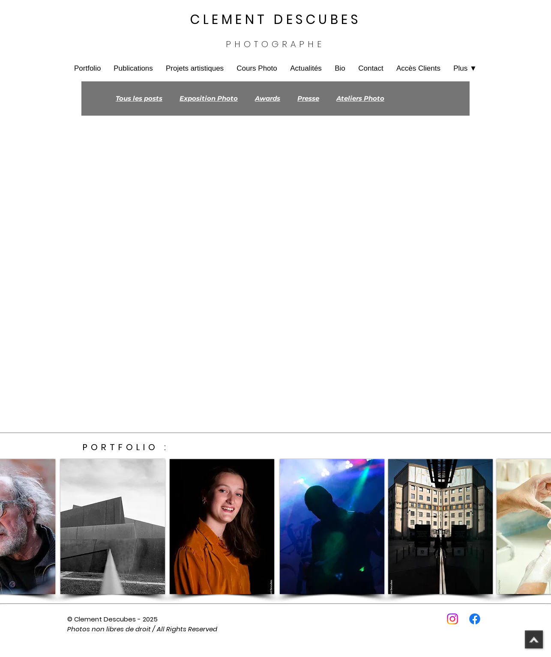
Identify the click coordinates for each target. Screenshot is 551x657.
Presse (308, 98)
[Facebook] (474, 619)
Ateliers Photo (360, 98)
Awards (267, 98)
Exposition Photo (209, 98)
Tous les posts (139, 98)
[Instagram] (452, 619)
